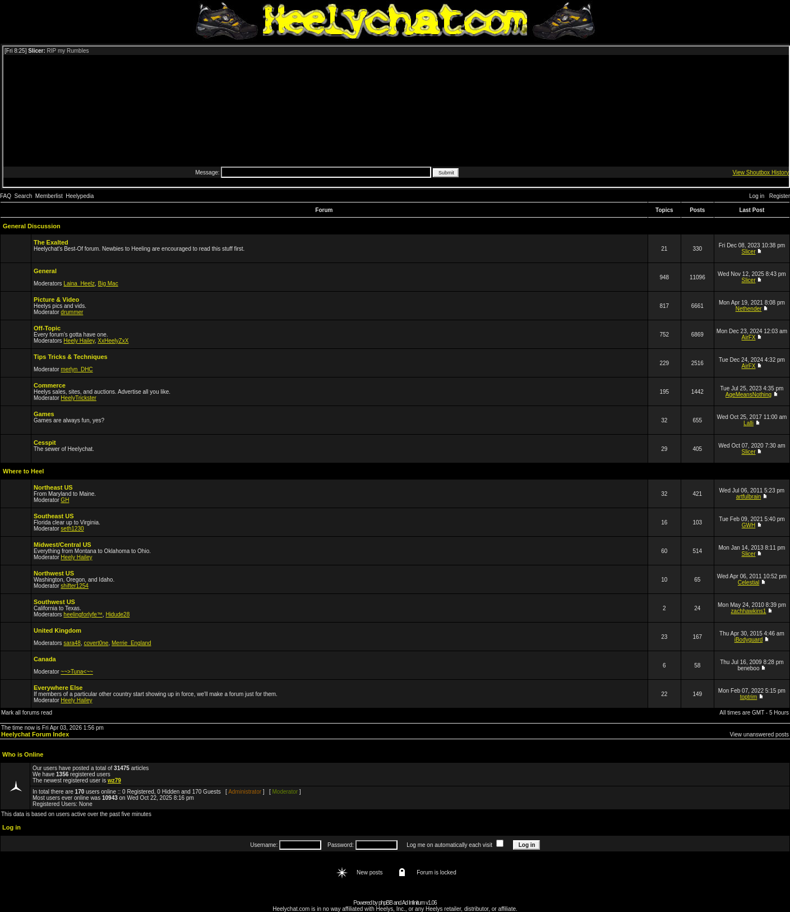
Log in (756, 196)
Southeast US (54, 516)
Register (779, 196)
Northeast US (53, 487)
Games (44, 414)
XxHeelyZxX (113, 341)
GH (65, 500)
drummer (72, 312)
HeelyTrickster (78, 398)
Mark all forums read (26, 713)
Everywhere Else (58, 687)
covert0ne (96, 643)
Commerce (50, 385)
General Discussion (32, 226)
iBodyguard (748, 640)
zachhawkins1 (748, 611)
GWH (748, 525)
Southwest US (54, 601)
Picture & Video (56, 299)
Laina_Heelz (79, 283)
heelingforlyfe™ (82, 614)
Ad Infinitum (413, 903)
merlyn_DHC (77, 369)
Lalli (748, 423)
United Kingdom (57, 630)
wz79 (114, 780)
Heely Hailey (78, 341)
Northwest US (54, 573)
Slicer (749, 251)
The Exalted (51, 242)
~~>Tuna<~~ (77, 672)
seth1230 (72, 529)
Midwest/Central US (62, 544)
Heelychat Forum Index (35, 734)
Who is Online (22, 754)
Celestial (748, 582)
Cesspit (45, 442)
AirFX (749, 337)
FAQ (5, 196)
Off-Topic (47, 328)
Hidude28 (117, 614)
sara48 (72, 643)
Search (24, 196)
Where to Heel (23, 471)
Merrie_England (131, 643)
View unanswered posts (759, 734)
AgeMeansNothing (748, 394)
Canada (45, 659)
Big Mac (108, 283)
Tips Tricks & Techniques (71, 356)
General (45, 271)
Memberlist (49, 196)
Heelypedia (80, 196)
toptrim (748, 697)
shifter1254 (74, 586)
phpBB (385, 903)
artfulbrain (748, 497)
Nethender (749, 309)
